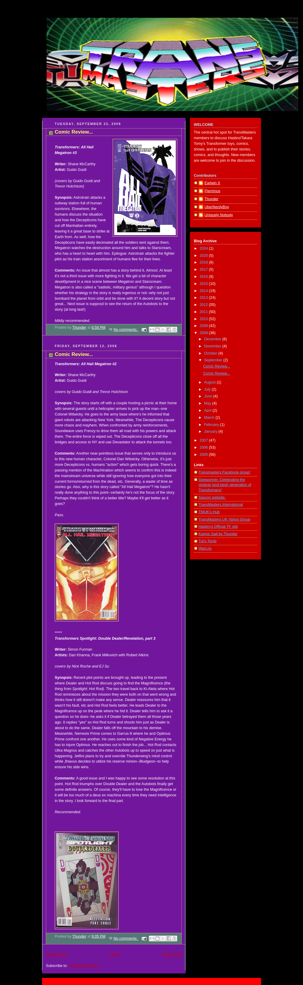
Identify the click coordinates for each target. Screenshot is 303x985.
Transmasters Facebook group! (224, 472)
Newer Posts (56, 954)
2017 (204, 269)
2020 (204, 256)
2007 (204, 440)
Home (114, 954)
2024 (204, 248)
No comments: (125, 330)
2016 (204, 277)
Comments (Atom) (84, 966)
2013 (204, 298)
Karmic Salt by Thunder (218, 534)
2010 (204, 319)
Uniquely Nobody (218, 215)
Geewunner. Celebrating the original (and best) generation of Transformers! (225, 485)
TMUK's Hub (209, 512)
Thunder (211, 199)
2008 (204, 333)
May (208, 403)
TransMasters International (221, 505)
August (210, 382)
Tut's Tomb (208, 541)
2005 (204, 455)
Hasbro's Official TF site (218, 526)
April (208, 410)
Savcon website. (212, 497)
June (208, 396)
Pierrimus (212, 191)
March (210, 418)
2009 (204, 326)
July (208, 389)
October (211, 353)
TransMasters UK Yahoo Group (224, 519)
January (211, 431)
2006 (204, 447)
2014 (204, 291)
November (213, 346)
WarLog (205, 548)
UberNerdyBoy (216, 207)
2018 (204, 262)
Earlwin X (212, 183)
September (213, 360)
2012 (204, 305)
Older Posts (172, 954)
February (212, 425)
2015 (204, 284)
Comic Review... (74, 132)
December (213, 339)
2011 (204, 312)
